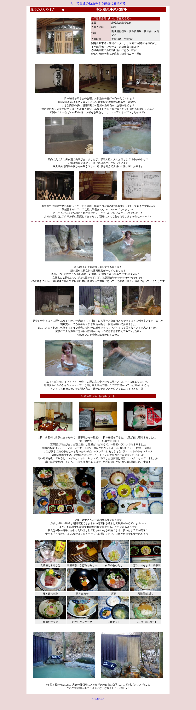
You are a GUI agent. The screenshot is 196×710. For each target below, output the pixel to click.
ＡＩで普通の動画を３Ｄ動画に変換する (98, 3)
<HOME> (98, 698)
